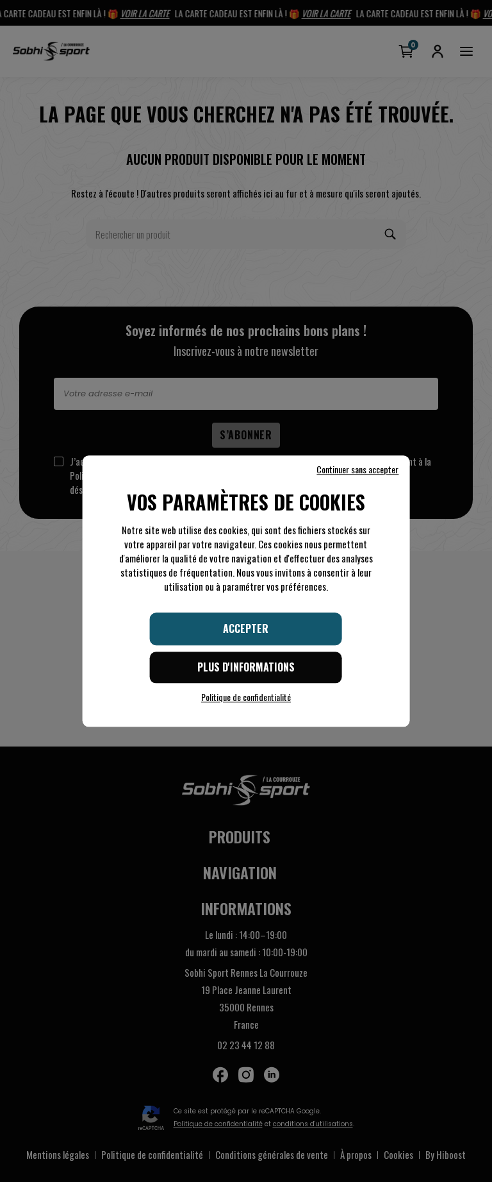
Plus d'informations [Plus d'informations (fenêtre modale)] (246, 667)
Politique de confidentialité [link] (246, 697)
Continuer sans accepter (357, 469)
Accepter (245, 628)
